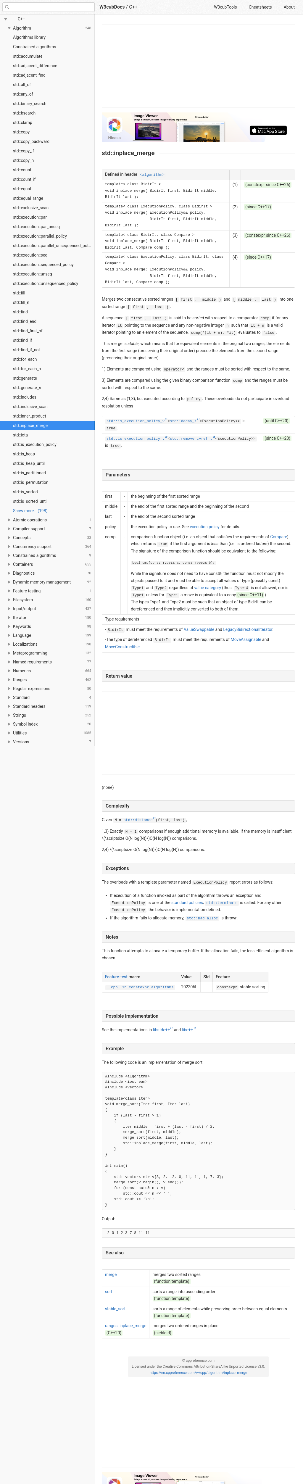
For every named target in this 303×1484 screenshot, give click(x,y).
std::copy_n (23, 160)
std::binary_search (29, 103)
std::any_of (23, 94)
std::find (20, 312)
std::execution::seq (30, 255)
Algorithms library (29, 37)
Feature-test (116, 976)
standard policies (187, 902)
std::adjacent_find (29, 75)
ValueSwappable (199, 629)
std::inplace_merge (30, 425)
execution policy (204, 526)
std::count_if (24, 179)
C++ (133, 7)
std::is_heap (24, 454)
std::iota (20, 435)
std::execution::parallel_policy (40, 236)
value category (207, 587)
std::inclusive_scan (30, 406)
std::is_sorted (25, 491)
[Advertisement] (198, 66)
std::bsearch (24, 113)
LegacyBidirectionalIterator (247, 629)
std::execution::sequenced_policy (43, 264)
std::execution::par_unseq (36, 226)
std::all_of (22, 84)
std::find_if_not (26, 349)
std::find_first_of (28, 330)
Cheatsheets (260, 7)
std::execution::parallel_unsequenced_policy (53, 245)
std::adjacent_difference (35, 65)
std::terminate (222, 903)
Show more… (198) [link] (30, 510)
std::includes (24, 397)
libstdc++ (161, 1029)
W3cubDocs (112, 7)
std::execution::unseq (32, 274)
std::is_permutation (30, 482)
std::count (22, 169)
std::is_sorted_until (30, 501)
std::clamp (22, 122)
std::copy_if (23, 151)
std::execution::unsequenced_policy (45, 283)
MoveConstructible (122, 646)
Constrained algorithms (34, 46)
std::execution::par (30, 217)
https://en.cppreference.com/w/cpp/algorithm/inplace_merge (198, 1373)
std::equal (22, 188)
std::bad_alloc (202, 918)
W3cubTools (225, 7)
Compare (278, 536)
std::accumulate (28, 56)
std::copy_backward (31, 141)
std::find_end (24, 321)
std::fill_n (21, 302)
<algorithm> (152, 175)
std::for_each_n (27, 368)
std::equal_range (28, 198)
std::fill (19, 293)
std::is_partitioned (29, 473)
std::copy (21, 132)
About (289, 7)
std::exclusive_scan (31, 207)
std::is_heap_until (29, 463)
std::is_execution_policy (35, 444)
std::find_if (22, 340)
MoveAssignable (246, 639)
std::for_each (25, 359)
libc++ (187, 1029)
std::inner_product (29, 416)
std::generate (25, 378)
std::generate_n (27, 387)
